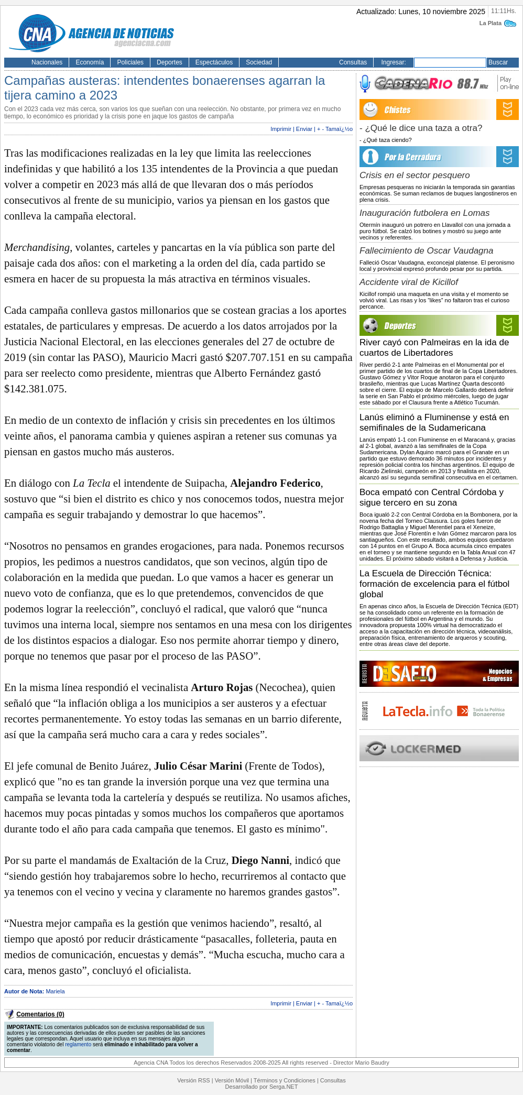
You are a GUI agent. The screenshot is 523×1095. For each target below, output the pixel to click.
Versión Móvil (232, 1080)
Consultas (353, 62)
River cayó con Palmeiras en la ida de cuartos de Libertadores (434, 347)
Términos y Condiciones (284, 1080)
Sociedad (259, 62)
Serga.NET (283, 1086)
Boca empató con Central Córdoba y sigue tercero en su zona (431, 497)
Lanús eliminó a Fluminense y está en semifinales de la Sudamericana (434, 422)
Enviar (304, 129)
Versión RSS (193, 1080)
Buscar (498, 62)
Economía (89, 62)
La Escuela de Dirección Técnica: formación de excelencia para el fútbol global (434, 583)
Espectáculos (214, 62)
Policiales (130, 62)
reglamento (78, 1044)
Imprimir (280, 129)
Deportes (169, 62)
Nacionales (46, 62)
